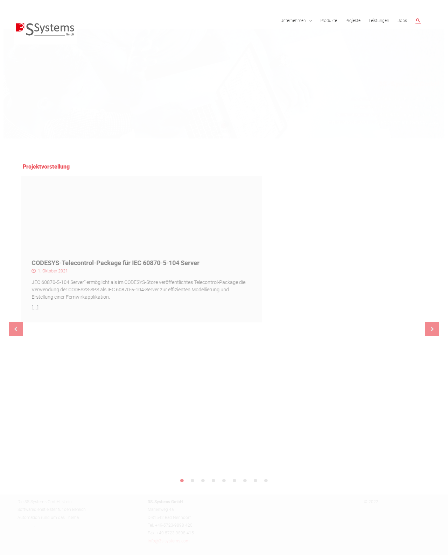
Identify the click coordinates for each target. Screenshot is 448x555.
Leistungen (379, 20)
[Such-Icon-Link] (418, 20)
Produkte (328, 20)
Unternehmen (293, 20)
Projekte (352, 20)
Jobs (402, 20)
